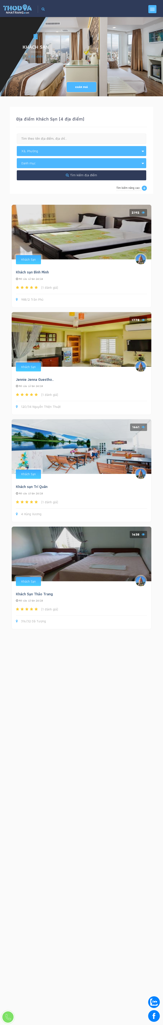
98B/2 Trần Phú (29, 299)
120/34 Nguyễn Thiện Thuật (38, 406)
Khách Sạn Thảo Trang (34, 594)
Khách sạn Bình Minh (32, 272)
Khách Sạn (28, 259)
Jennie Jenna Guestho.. (35, 379)
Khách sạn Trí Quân (32, 486)
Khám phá (81, 87)
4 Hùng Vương (28, 514)
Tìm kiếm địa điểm (81, 175)
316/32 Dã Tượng (31, 621)
